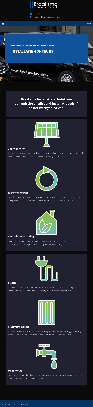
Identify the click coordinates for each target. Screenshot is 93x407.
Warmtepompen (18, 192)
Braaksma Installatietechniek (52, 5)
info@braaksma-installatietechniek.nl (47, 17)
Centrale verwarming (21, 236)
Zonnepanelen (16, 148)
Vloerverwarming (18, 327)
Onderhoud (15, 370)
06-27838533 (38, 13)
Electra (12, 283)
